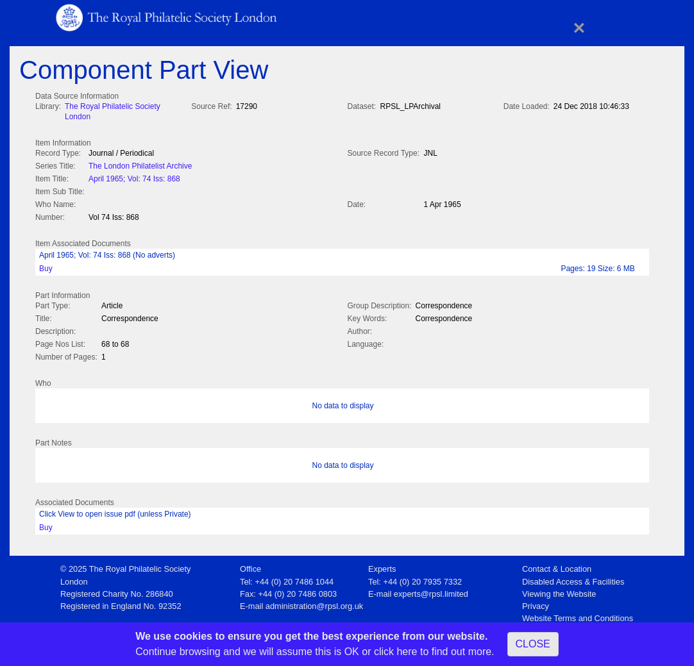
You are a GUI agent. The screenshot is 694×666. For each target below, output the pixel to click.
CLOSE (533, 643)
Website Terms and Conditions (577, 614)
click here (396, 651)
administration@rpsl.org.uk (314, 602)
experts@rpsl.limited (431, 590)
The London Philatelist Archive (140, 164)
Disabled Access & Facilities (573, 578)
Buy (46, 266)
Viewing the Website (559, 590)
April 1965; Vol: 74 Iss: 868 (134, 177)
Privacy (535, 602)
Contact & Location (556, 565)
